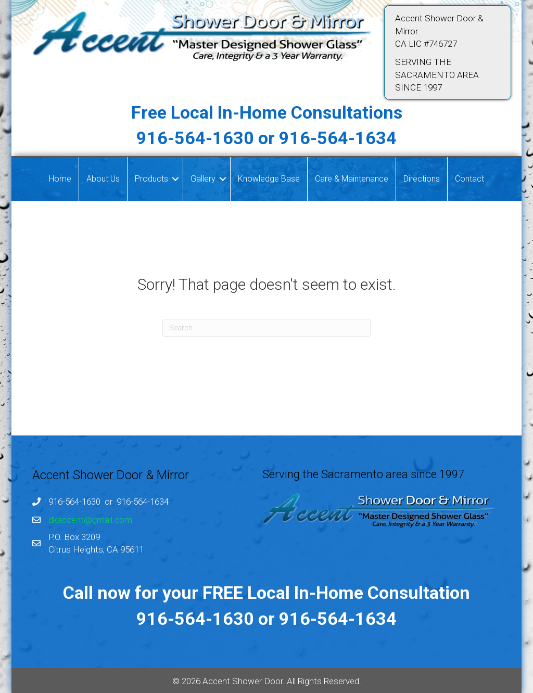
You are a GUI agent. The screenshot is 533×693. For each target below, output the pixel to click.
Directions (421, 179)
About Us (103, 179)
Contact (469, 179)
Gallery (203, 179)
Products (151, 179)
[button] (175, 178)
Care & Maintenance (351, 179)
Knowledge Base (269, 179)
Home (60, 179)
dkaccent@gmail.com (90, 520)
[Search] (266, 328)
